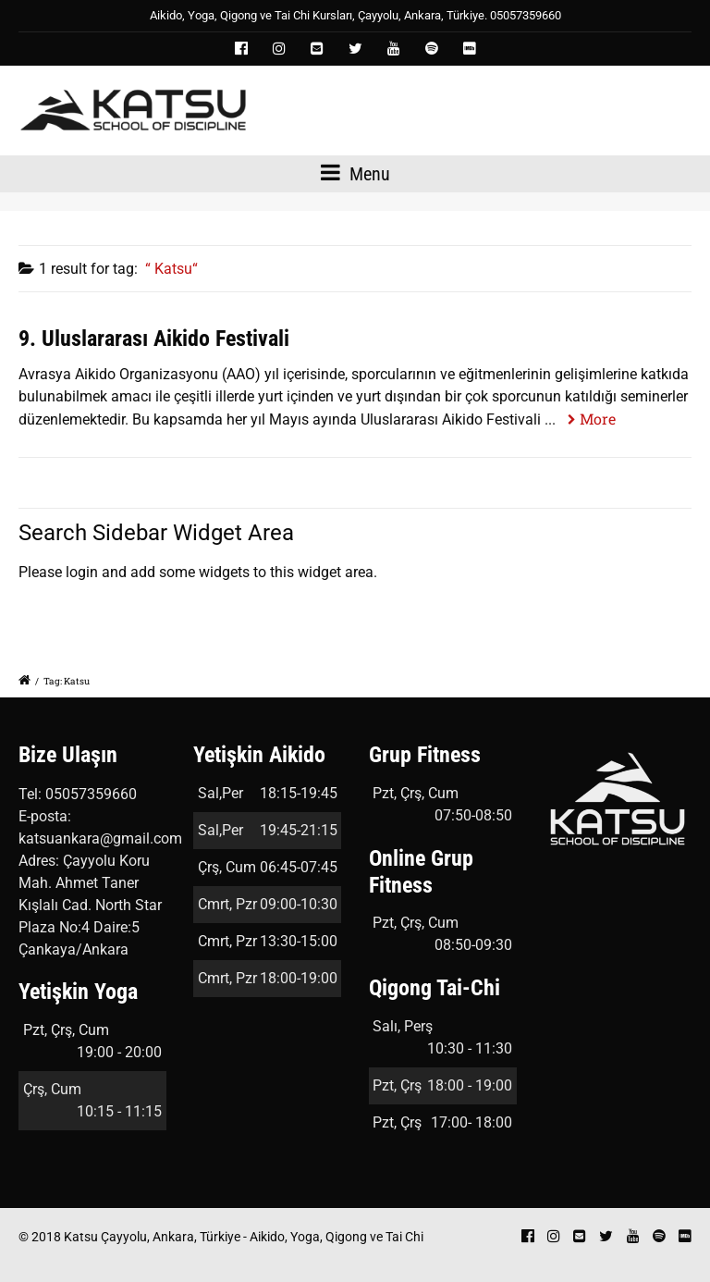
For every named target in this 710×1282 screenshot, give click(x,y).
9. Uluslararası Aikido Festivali (153, 338)
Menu (355, 173)
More (598, 418)
